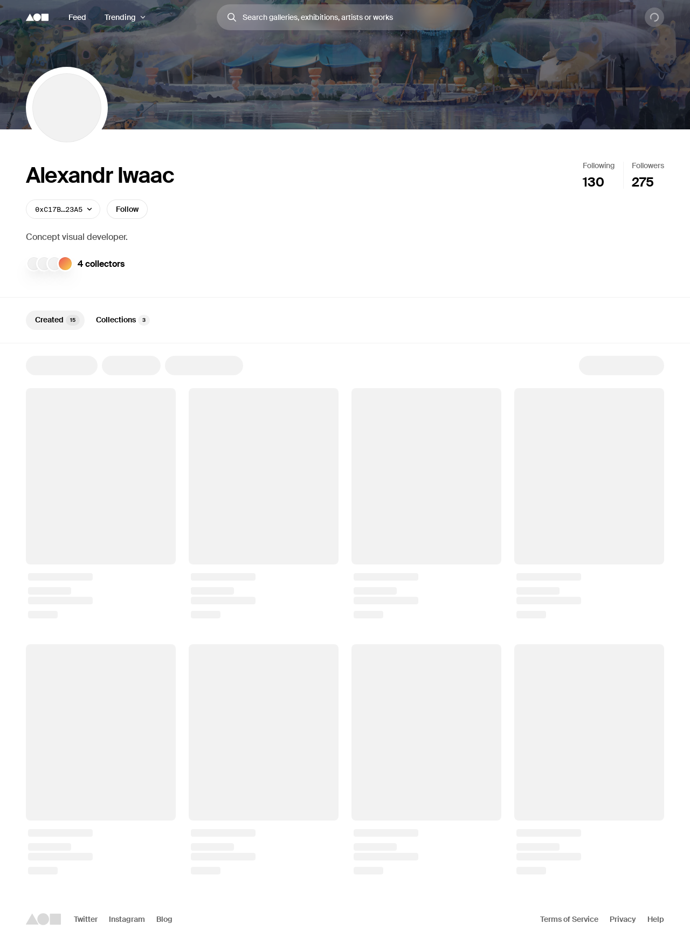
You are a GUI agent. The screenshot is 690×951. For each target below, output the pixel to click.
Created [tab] (57, 320)
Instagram (127, 919)
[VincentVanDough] (54, 264)
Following (599, 165)
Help (655, 919)
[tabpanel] (345, 615)
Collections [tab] (123, 320)
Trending (120, 17)
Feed (77, 17)
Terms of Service (569, 919)
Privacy (623, 919)
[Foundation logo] (37, 17)
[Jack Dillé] (34, 264)
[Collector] (65, 264)
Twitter (86, 919)
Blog (164, 919)
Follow (127, 209)
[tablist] (345, 320)
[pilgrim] (44, 264)
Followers (648, 165)
